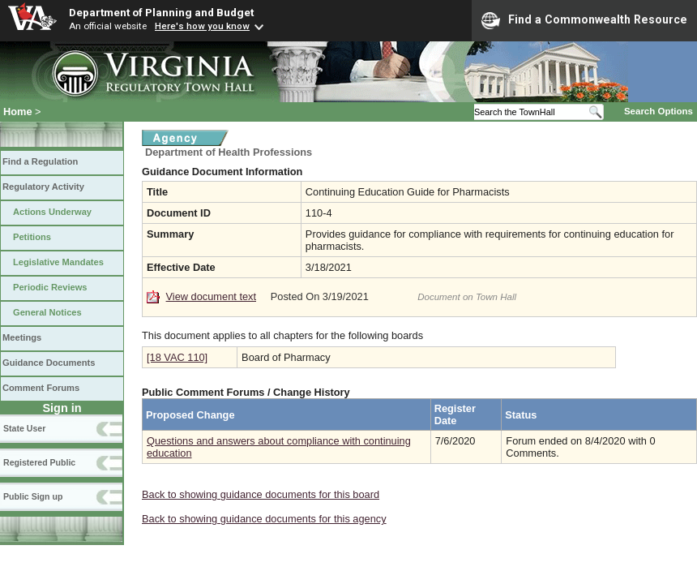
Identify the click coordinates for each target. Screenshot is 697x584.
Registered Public (39, 462)
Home (17, 111)
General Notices (47, 312)
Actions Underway (52, 212)
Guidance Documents (48, 362)
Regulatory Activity (43, 186)
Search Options (658, 111)
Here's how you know (202, 26)
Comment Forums (40, 388)
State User (24, 428)
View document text (211, 296)
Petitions (32, 237)
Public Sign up (32, 496)
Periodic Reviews (50, 287)
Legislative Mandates (58, 262)
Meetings (21, 337)
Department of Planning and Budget (161, 12)
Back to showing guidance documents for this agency (264, 519)
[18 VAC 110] (177, 357)
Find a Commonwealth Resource (584, 20)
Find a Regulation (40, 161)
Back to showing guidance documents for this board (260, 494)
